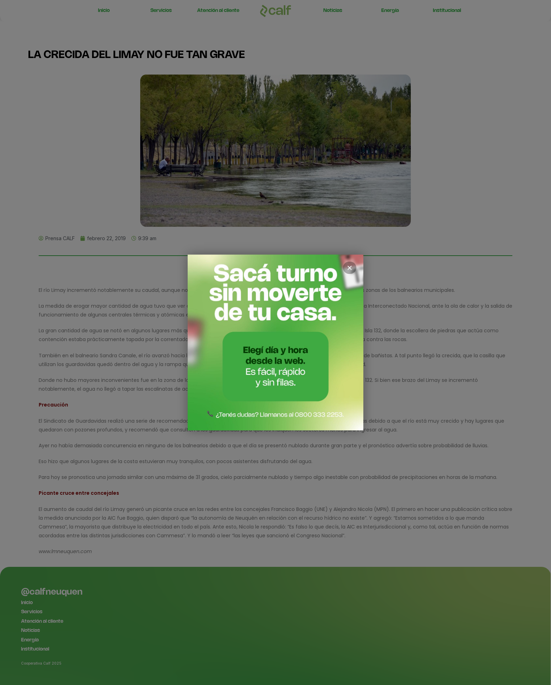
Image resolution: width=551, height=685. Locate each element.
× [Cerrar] (349, 268)
